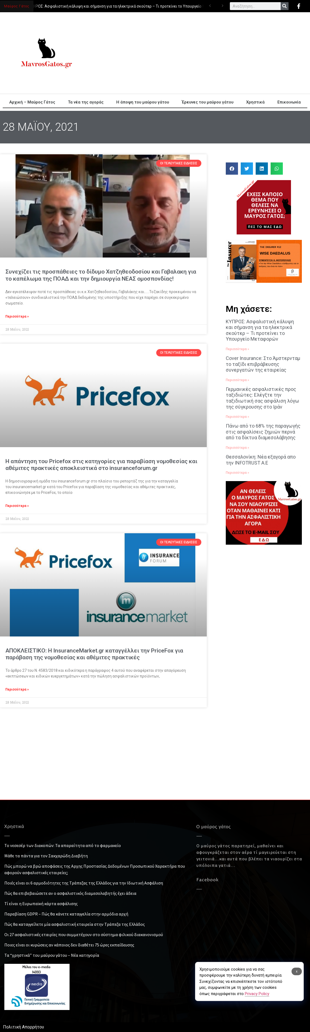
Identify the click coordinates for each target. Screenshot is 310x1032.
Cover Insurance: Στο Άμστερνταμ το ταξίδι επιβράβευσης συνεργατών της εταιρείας (263, 364)
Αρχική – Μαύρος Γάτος (32, 102)
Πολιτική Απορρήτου (23, 1027)
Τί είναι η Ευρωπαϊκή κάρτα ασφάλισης (41, 903)
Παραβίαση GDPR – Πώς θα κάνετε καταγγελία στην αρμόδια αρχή (66, 914)
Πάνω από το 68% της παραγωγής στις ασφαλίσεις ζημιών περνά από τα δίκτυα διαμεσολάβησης (263, 431)
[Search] (285, 6)
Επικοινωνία (289, 102)
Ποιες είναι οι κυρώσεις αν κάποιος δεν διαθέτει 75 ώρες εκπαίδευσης (69, 945)
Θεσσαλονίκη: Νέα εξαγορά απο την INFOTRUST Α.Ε (261, 460)
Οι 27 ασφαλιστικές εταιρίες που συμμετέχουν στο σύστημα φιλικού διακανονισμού (83, 934)
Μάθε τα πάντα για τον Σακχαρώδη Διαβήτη (46, 855)
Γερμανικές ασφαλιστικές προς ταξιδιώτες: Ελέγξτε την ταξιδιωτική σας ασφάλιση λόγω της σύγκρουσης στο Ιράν (262, 398)
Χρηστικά (255, 102)
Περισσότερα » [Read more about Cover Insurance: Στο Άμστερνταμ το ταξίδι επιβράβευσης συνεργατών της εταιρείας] (237, 380)
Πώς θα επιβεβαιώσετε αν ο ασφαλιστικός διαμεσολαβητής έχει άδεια (70, 893)
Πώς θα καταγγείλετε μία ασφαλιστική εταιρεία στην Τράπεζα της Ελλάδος (74, 924)
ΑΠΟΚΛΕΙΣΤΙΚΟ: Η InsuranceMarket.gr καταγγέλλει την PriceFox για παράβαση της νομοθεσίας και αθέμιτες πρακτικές (94, 654)
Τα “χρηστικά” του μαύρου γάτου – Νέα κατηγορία (51, 955)
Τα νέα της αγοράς (86, 102)
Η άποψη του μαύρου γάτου (142, 102)
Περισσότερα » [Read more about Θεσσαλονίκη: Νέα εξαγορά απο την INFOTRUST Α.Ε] (237, 473)
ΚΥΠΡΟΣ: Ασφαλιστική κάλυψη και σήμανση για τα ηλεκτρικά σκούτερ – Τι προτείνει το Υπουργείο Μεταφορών (128, 6)
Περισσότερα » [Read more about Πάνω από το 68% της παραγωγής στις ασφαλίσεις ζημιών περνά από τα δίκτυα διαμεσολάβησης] (237, 448)
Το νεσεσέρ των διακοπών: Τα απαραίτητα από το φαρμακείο (62, 845)
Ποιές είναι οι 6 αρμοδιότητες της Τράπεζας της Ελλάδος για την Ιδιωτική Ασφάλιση (83, 883)
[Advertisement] (155, 759)
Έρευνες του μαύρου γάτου (207, 102)
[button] (232, 168)
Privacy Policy (257, 993)
